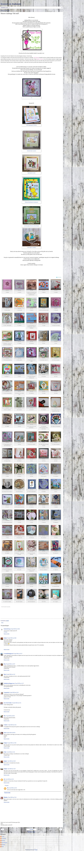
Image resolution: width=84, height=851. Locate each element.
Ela (4, 779)
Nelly (3, 846)
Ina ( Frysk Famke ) (8, 702)
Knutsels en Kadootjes (11, 4)
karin (5, 732)
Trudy (5, 751)
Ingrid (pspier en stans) (31, 172)
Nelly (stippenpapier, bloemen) (31, 125)
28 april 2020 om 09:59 (10, 732)
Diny (5, 663)
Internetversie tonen (31, 831)
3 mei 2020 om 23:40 (11, 761)
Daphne (5, 637)
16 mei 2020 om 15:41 (12, 797)
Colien (3, 836)
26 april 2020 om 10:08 (11, 637)
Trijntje (5, 742)
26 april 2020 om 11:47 (10, 674)
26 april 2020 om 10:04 (15, 628)
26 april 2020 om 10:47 (10, 663)
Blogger (35, 849)
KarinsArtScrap (7, 628)
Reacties (6, 785)
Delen (2, 622)
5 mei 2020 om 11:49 (11, 768)
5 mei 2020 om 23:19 (10, 779)
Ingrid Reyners (4, 842)
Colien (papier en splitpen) (31, 247)
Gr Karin (5, 632)
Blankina (5, 797)
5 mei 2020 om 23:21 (13, 787)
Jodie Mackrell (36, 57)
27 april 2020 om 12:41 (12, 724)
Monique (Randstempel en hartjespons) (31, 202)
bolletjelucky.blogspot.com (9, 683)
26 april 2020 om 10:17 (17, 653)
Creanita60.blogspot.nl (8, 653)
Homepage (31, 829)
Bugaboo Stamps (39, 59)
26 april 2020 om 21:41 (16, 702)
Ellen (5, 674)
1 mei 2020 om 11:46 (11, 751)
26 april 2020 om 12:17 (19, 683)
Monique (3, 844)
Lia (31, 97)
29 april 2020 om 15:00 (11, 742)
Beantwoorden (6, 633)
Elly (4, 715)
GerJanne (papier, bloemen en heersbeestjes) (31, 225)
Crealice (5, 724)
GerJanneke (4, 838)
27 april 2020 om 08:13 (10, 715)
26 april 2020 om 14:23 (14, 692)
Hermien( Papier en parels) (31, 150)
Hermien (3, 840)
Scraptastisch (6, 692)
